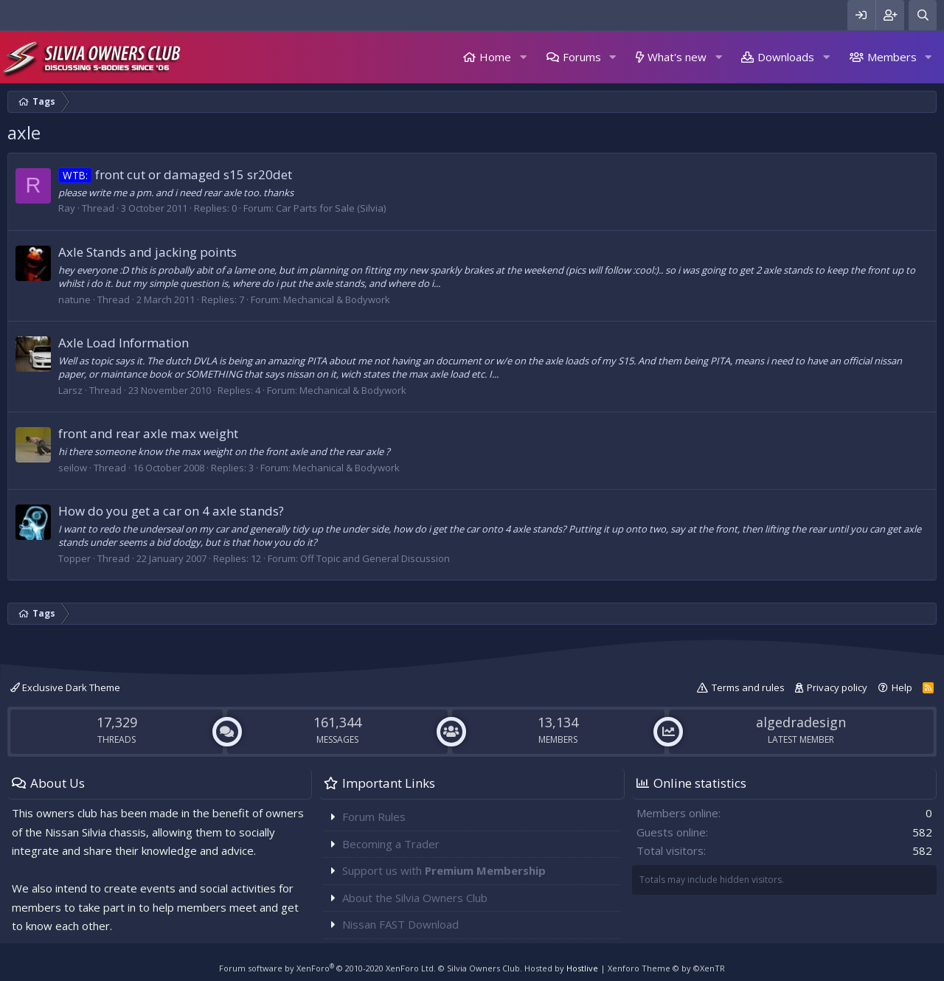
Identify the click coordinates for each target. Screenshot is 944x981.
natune (74, 299)
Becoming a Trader (391, 843)
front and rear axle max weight (148, 433)
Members (892, 56)
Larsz (70, 390)
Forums (582, 56)
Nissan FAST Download (400, 924)
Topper (74, 558)
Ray (66, 208)
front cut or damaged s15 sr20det (175, 174)
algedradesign (801, 722)
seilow (72, 467)
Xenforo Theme (666, 968)
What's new (677, 56)
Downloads (785, 56)
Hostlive (582, 968)
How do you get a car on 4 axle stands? (171, 510)
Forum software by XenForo (327, 968)
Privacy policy (837, 687)
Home (495, 56)
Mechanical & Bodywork (336, 299)
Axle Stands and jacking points (147, 251)
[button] (523, 57)
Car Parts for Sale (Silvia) (331, 208)
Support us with (444, 870)
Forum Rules (374, 816)
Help (902, 687)
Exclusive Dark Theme (65, 687)
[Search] (923, 15)
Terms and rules (748, 687)
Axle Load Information (123, 342)
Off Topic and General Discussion (375, 558)
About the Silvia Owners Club (414, 897)
